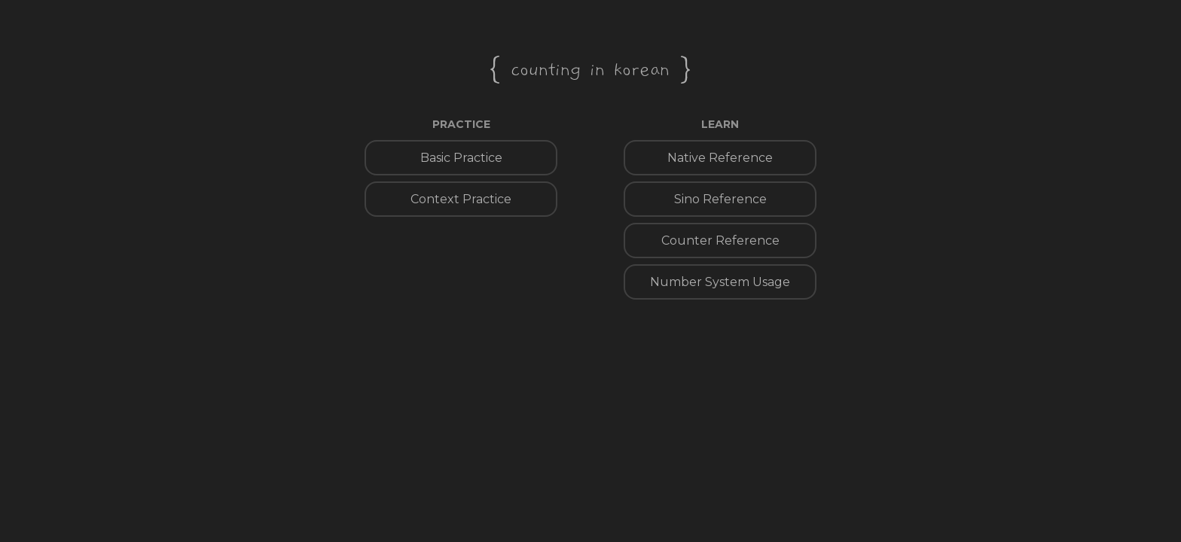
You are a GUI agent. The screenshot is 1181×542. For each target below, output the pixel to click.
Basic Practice (461, 158)
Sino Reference (720, 199)
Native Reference (720, 158)
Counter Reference (720, 240)
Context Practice (460, 199)
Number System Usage (720, 282)
